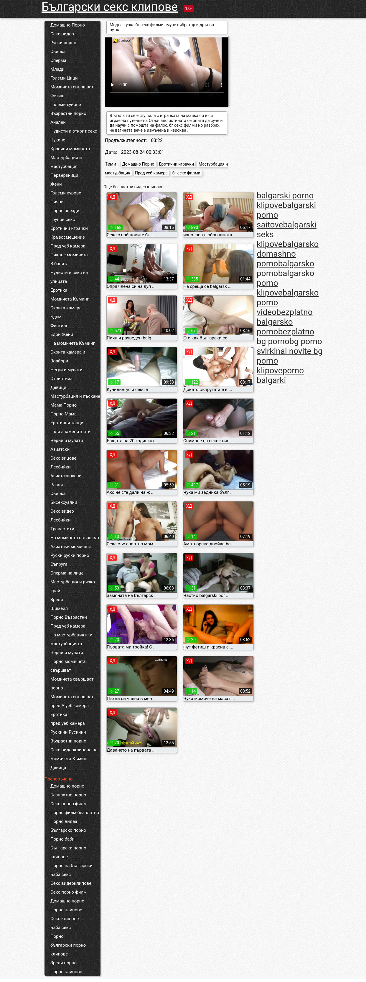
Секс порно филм (68, 803)
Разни (56, 484)
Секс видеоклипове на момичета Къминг (74, 754)
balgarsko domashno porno (288, 253)
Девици (58, 387)
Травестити (62, 529)
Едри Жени (61, 334)
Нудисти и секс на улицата (69, 277)
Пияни (57, 201)
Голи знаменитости (70, 431)
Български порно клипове (68, 852)
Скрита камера (66, 308)
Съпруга (58, 564)
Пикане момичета (69, 255)
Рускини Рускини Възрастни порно (68, 737)
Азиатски (60, 449)
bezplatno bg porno (285, 336)
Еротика (58, 290)
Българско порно (68, 830)
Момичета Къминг (69, 299)
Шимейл (59, 608)
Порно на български (71, 865)
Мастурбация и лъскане (75, 396)
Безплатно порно (68, 795)
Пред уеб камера (67, 246)
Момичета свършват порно (72, 683)
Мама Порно (63, 405)
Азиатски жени (66, 475)
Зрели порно (63, 963)
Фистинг (59, 325)
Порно (57, 936)
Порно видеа (63, 821)
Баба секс (60, 874)
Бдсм (56, 316)
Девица (58, 767)
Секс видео (62, 34)
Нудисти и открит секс (73, 131)
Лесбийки (60, 467)
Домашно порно (67, 786)
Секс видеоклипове (70, 883)
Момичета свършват (72, 87)
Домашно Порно (67, 25)
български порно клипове (68, 950)
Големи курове (65, 193)
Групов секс (62, 219)
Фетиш (57, 95)
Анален (58, 122)
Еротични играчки (69, 228)
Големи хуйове (65, 104)
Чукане (57, 140)
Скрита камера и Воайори (67, 356)
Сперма (58, 60)
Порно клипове (66, 909)
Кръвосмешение (67, 237)
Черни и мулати (66, 440)
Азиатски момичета (71, 546)
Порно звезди (64, 210)
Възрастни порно (68, 113)
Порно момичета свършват (67, 666)
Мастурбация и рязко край (72, 586)
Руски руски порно (69, 555)
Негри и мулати (66, 369)
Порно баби (62, 839)
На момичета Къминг (72, 343)
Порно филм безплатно (74, 812)
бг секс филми (186, 173)
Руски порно (63, 42)
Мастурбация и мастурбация (66, 162)
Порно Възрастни (68, 617)
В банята (59, 263)
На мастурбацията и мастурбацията (71, 639)
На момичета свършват (75, 537)
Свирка (58, 51)
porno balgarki (280, 375)
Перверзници (64, 175)
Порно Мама (63, 414)
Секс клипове (64, 918)
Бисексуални (63, 502)
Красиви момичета (70, 148)
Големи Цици (64, 78)
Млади (57, 69)
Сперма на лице (67, 573)
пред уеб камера (67, 723)
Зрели (56, 599)
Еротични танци (66, 422)
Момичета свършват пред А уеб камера (72, 701)
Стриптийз (61, 378)
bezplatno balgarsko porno (285, 321)
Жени (56, 184)
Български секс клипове (110, 7)
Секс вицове (63, 458)
